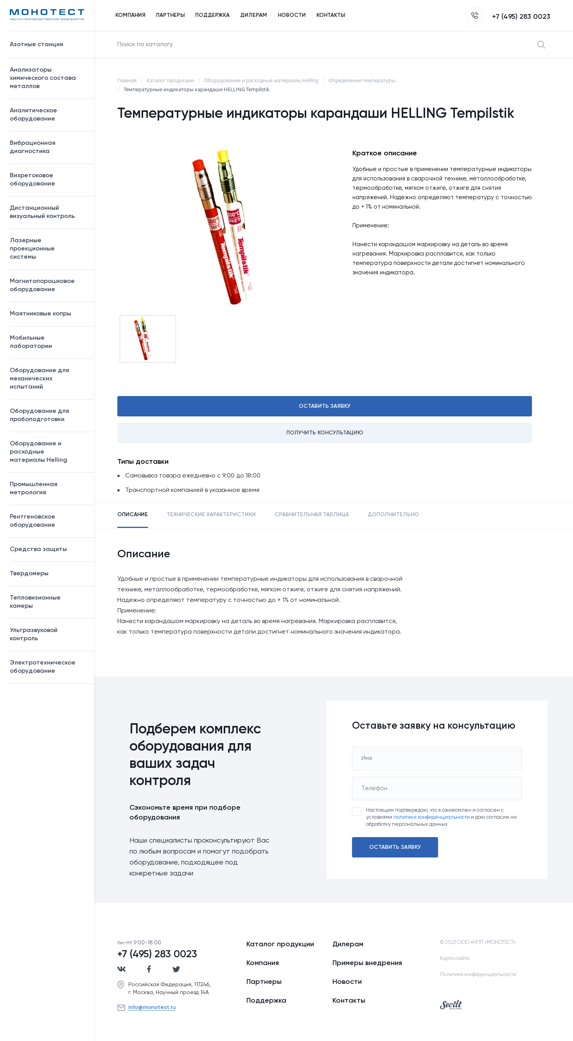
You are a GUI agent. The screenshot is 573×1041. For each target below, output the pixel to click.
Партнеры (264, 981)
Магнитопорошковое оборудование (48, 285)
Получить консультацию (324, 433)
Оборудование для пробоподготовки (48, 415)
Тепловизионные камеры (35, 602)
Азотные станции (48, 44)
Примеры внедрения (367, 963)
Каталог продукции (280, 944)
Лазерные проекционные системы (32, 249)
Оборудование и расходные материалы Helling (48, 452)
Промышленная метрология (48, 488)
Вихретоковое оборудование (32, 180)
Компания (262, 963)
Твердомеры (29, 574)
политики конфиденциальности (431, 817)
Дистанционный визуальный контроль (48, 212)
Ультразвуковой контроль (48, 634)
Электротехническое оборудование (48, 667)
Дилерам (347, 944)
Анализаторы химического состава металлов (48, 78)
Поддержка (266, 1000)
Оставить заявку (324, 406)
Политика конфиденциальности (478, 974)
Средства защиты (48, 549)
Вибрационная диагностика (33, 147)
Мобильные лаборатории (31, 342)
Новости (347, 981)
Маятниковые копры (40, 314)
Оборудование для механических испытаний (48, 378)
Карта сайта (454, 958)
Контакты (348, 1000)
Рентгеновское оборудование (48, 521)
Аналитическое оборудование (48, 115)
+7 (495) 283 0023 (508, 16)
